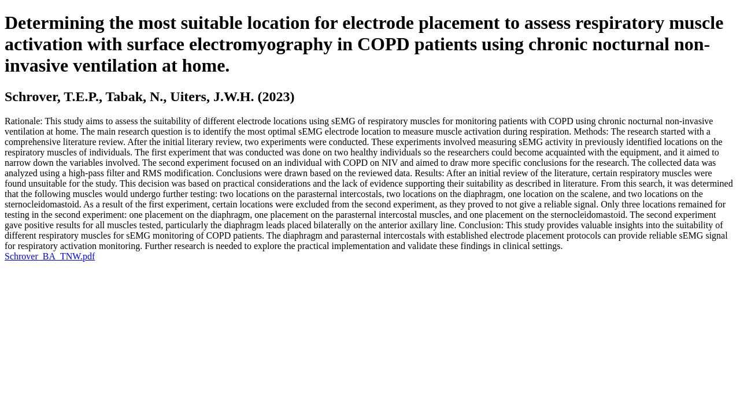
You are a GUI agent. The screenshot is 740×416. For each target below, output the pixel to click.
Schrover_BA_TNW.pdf (50, 256)
